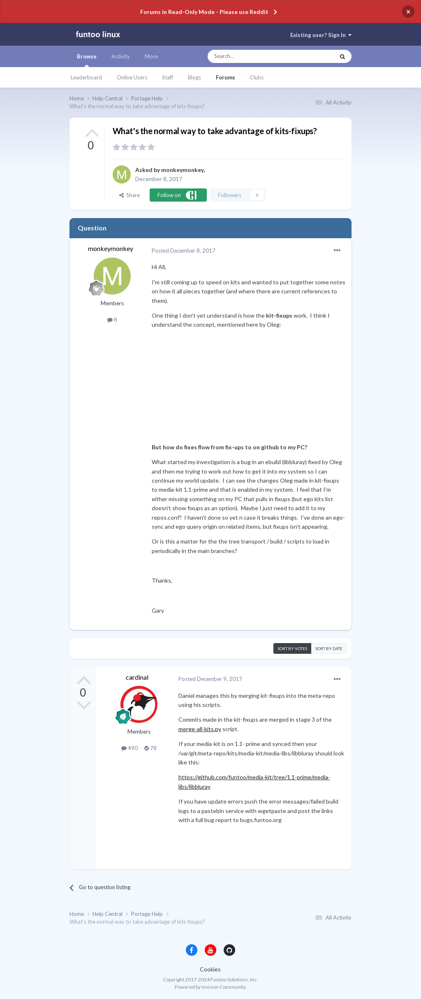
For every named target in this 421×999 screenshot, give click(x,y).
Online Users (132, 77)
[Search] (255, 56)
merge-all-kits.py (199, 728)
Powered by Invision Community (210, 987)
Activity (120, 56)
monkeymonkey (182, 169)
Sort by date (328, 648)
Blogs (194, 77)
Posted (183, 250)
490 (129, 748)
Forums (225, 77)
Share (129, 195)
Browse (87, 60)
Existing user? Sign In (321, 35)
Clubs (257, 77)
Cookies (210, 969)
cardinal (137, 677)
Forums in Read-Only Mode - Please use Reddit (204, 11)
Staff (167, 77)
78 (150, 748)
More (151, 56)
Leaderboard (86, 77)
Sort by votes (292, 648)
